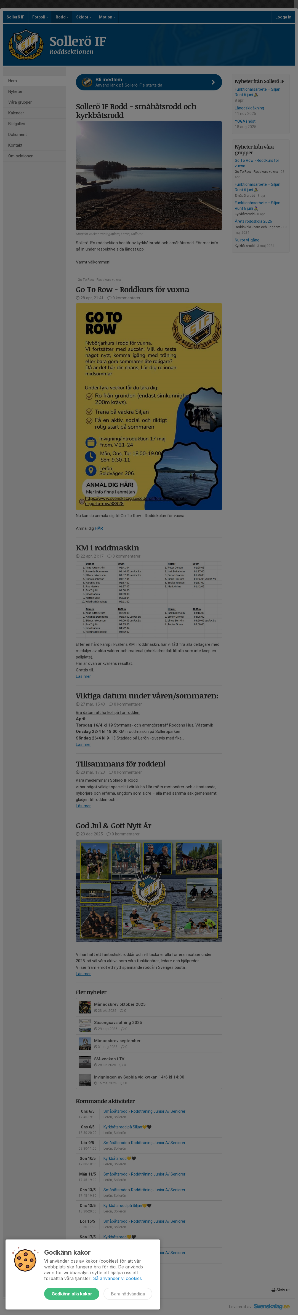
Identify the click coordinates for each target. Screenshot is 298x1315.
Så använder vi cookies (117, 1278)
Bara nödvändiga (128, 1294)
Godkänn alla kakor (72, 1294)
